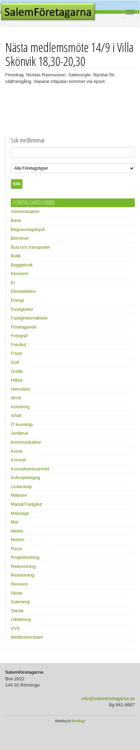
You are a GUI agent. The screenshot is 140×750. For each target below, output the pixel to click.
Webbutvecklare (27, 637)
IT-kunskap (22, 424)
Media (17, 531)
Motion (17, 539)
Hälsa (16, 380)
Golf (15, 362)
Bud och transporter (30, 247)
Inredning (20, 406)
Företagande (23, 327)
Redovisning (23, 566)
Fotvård (18, 344)
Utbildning (21, 619)
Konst (16, 451)
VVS (15, 628)
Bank (16, 220)
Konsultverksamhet (30, 468)
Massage (20, 513)
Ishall (16, 415)
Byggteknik (22, 264)
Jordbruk (19, 433)
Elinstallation (23, 291)
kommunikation (26, 442)
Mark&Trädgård (26, 504)
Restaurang (22, 575)
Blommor (20, 238)
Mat (14, 522)
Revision (19, 584)
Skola (16, 593)
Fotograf (19, 335)
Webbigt (78, 721)
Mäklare (19, 495)
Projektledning (25, 557)
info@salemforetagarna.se (108, 698)
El (13, 282)
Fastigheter (22, 309)
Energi (17, 300)
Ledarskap (21, 486)
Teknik (17, 610)
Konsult (18, 459)
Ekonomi (19, 273)
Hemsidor (20, 389)
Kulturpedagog (25, 477)
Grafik (17, 371)
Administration (25, 211)
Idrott (16, 397)
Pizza (16, 548)
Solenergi (20, 601)
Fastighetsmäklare (29, 318)
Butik (16, 255)
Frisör (16, 353)
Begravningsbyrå (28, 229)
